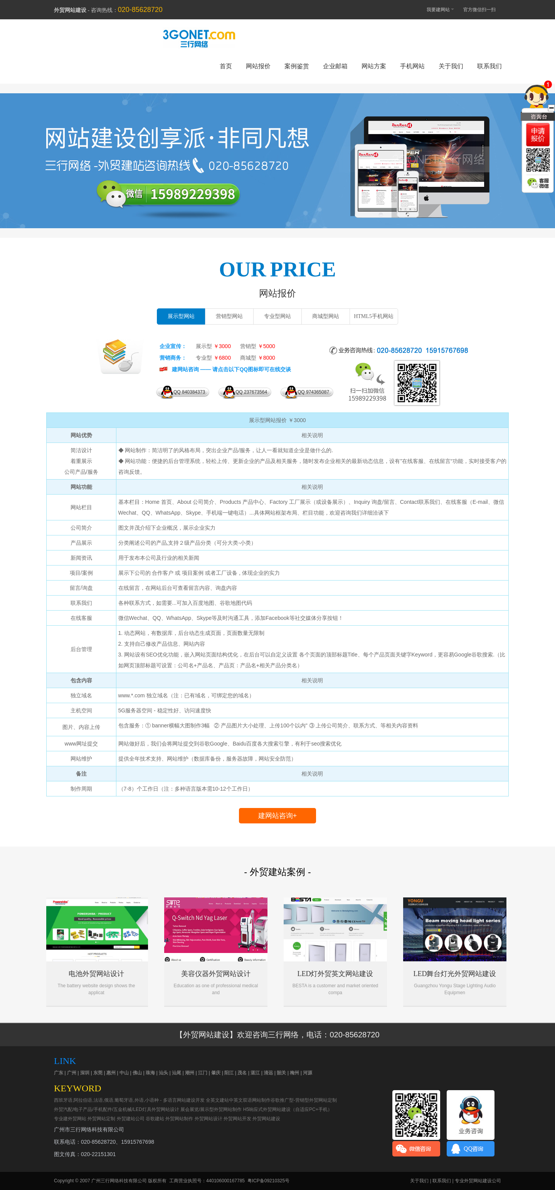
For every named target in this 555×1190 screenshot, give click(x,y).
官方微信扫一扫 (483, 10)
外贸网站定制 (101, 1118)
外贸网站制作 (179, 1118)
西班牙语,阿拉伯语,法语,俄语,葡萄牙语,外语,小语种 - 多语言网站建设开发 (129, 1100)
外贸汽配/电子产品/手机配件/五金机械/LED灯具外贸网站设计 (116, 1109)
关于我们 (451, 66)
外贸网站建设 (277, 153)
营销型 (257, 346)
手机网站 (412, 66)
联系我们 (489, 66)
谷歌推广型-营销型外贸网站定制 (304, 1100)
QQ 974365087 (313, 392)
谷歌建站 (155, 1118)
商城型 (257, 358)
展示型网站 (181, 316)
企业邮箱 (335, 66)
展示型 (213, 346)
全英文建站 (217, 1100)
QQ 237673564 (251, 392)
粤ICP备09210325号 (268, 1180)
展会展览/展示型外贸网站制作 (211, 1109)
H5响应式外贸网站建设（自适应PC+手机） (287, 1109)
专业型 (213, 358)
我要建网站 (436, 9)
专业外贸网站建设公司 (478, 1180)
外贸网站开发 (237, 1118)
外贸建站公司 (131, 1118)
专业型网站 (277, 316)
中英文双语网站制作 (250, 1100)
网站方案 (374, 66)
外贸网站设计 (208, 1118)
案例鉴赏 (296, 66)
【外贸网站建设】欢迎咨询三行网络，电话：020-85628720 (277, 1034)
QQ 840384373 (189, 392)
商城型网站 (325, 316)
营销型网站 (229, 316)
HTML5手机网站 (374, 316)
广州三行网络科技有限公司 (119, 1180)
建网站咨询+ (277, 816)
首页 (226, 66)
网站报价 (258, 66)
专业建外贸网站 (70, 1118)
